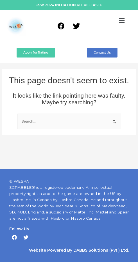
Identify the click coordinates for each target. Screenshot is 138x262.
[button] (122, 20)
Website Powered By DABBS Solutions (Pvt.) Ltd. (79, 250)
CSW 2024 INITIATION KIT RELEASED (69, 5)
